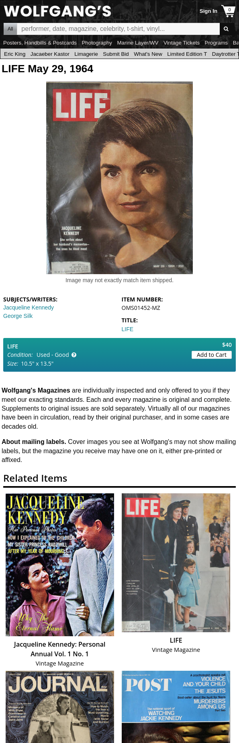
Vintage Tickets (181, 43)
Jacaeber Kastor (50, 54)
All (10, 29)
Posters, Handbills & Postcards (40, 43)
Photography (97, 43)
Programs (216, 43)
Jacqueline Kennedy (28, 307)
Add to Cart (212, 354)
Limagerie (86, 54)
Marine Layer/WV (137, 43)
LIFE (128, 329)
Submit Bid (116, 54)
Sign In (208, 11)
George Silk (18, 316)
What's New (148, 54)
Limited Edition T (187, 54)
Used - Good (53, 354)
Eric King (14, 54)
